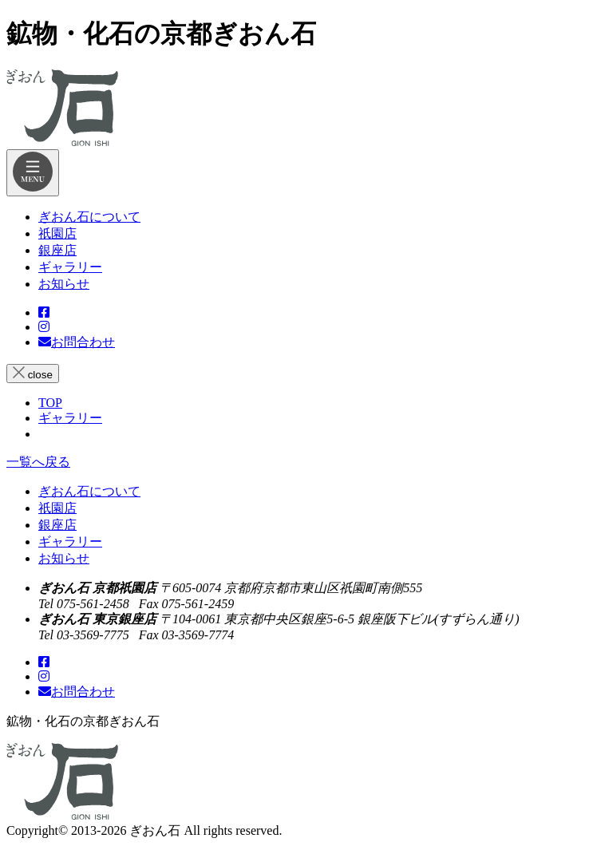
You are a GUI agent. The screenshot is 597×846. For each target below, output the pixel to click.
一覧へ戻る (38, 461)
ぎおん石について (89, 491)
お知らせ (63, 558)
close (33, 373)
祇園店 (57, 508)
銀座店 (57, 525)
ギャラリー (70, 541)
